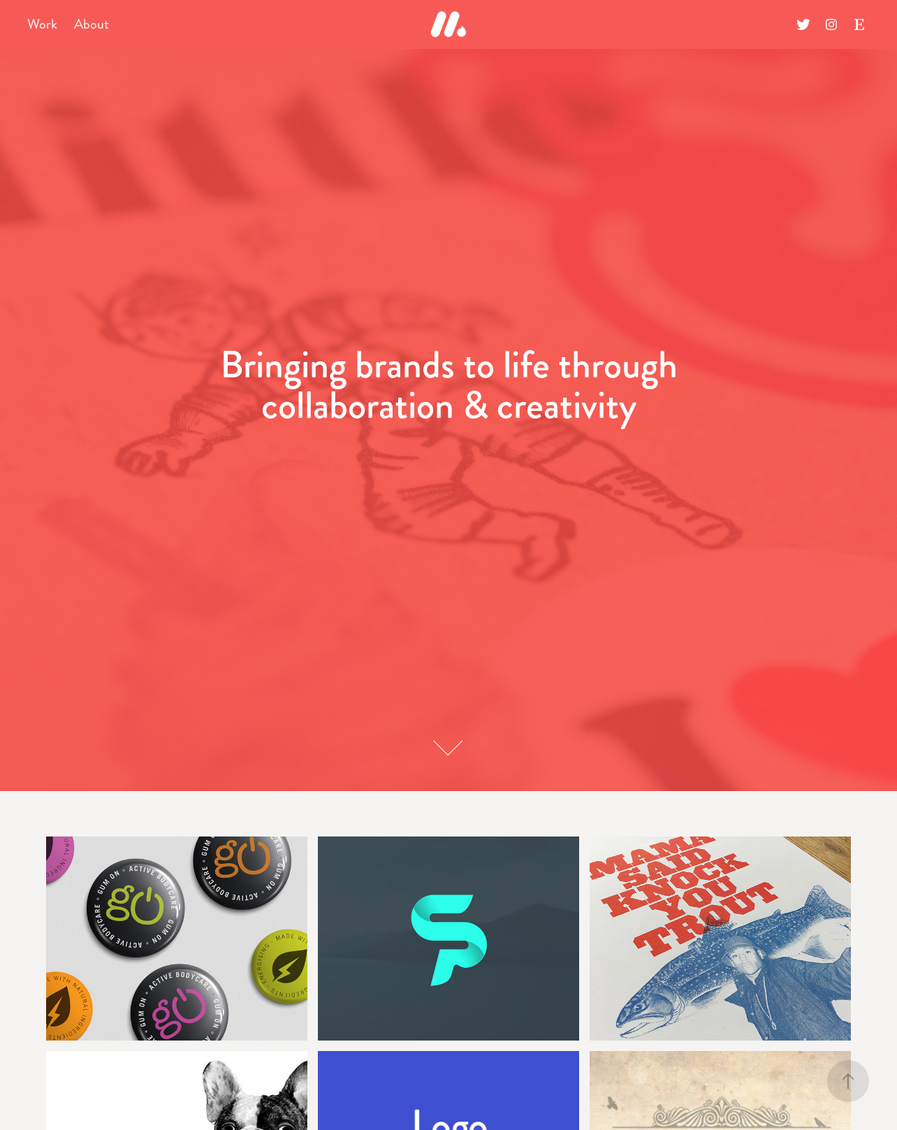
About (91, 24)
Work (42, 24)
